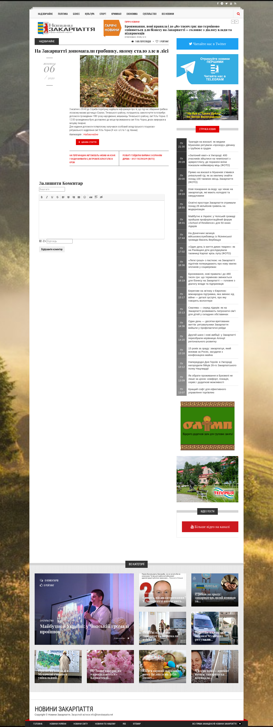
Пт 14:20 (181, 338)
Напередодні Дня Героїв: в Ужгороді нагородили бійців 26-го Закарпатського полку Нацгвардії (212, 365)
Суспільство (150, 13)
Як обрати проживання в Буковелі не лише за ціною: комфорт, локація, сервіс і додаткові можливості (210, 379)
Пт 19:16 (181, 192)
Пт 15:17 (181, 296)
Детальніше (121, 638)
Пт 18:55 (181, 206)
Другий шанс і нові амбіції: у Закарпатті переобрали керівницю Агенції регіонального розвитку (212, 338)
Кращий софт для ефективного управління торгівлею (207, 391)
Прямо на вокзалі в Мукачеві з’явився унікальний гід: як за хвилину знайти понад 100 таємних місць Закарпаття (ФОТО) (211, 177)
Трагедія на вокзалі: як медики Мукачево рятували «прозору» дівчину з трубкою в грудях (211, 145)
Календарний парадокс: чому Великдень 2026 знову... (162, 674)
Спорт (103, 13)
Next (236, 21)
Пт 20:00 (181, 177)
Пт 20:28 (181, 160)
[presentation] (42, 197)
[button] (41, 197)
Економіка (132, 13)
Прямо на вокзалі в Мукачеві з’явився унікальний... (53, 674)
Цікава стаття (88, 142)
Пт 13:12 (181, 365)
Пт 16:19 (181, 279)
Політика (63, 13)
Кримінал (116, 13)
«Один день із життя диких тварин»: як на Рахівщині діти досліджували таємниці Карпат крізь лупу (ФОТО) (211, 250)
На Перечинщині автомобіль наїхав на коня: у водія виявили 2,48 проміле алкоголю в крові (92, 159)
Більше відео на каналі (212, 526)
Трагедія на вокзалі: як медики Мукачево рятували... (213, 636)
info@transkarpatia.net (102, 714)
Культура (89, 13)
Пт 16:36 (181, 263)
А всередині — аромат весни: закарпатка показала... (212, 674)
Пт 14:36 (181, 324)
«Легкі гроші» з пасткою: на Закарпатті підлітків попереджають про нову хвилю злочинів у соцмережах (212, 263)
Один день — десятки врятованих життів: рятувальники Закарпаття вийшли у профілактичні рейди (208, 324)
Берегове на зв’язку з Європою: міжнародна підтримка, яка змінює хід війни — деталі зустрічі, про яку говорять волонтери (211, 295)
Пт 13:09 (181, 379)
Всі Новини (168, 13)
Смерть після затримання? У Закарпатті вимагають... (164, 599)
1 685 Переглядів (141, 41)
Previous (233, 21)
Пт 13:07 (181, 391)
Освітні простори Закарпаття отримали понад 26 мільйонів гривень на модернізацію (212, 206)
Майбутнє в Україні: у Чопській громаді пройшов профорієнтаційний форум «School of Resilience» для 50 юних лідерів (211, 221)
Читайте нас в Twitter (209, 44)
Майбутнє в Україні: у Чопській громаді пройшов (80, 629)
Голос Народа (148, 593)
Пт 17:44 (181, 236)
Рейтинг (162, 41)
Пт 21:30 (181, 145)
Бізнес (76, 13)
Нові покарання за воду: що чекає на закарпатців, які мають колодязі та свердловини (210, 192)
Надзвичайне (45, 13)
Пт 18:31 (181, 221)
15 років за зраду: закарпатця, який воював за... (215, 597)
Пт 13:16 (181, 351)
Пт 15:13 (181, 311)
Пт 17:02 (181, 250)
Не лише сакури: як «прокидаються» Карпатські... (105, 674)
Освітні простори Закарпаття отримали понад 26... (160, 636)
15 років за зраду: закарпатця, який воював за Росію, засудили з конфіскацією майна (209, 351)
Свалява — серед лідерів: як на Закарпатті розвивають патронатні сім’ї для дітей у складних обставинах (212, 311)
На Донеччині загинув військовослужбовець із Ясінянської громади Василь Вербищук (210, 236)
